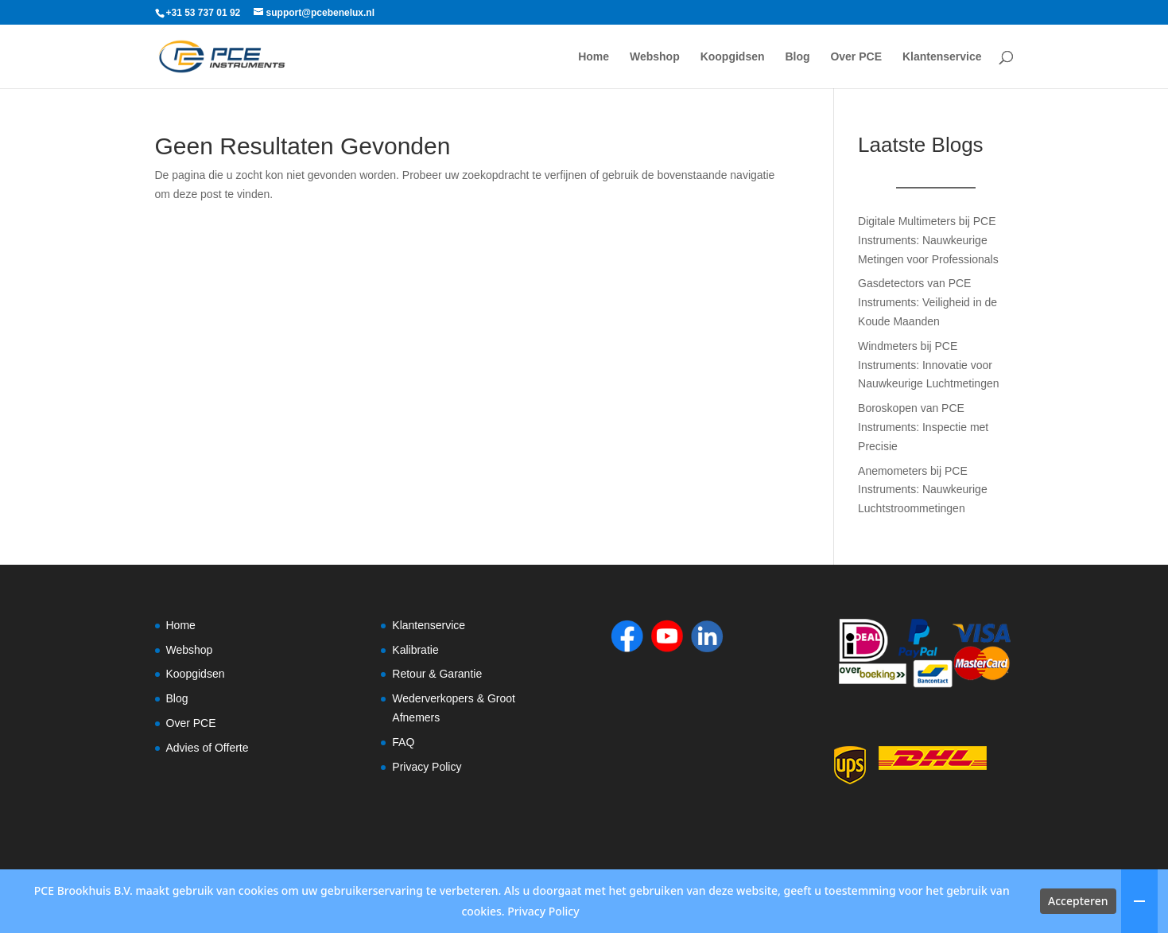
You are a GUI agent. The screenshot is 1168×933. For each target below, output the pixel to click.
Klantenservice (942, 57)
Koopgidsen (732, 57)
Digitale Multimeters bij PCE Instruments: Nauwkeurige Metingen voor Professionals (928, 240)
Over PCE (856, 57)
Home (593, 57)
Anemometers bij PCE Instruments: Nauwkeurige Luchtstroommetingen (923, 490)
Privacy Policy (426, 766)
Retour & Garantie (437, 673)
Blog (797, 57)
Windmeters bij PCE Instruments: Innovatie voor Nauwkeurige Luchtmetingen (928, 365)
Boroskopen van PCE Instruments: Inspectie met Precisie (923, 427)
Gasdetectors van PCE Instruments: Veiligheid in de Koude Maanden (927, 302)
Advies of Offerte (207, 747)
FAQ (403, 742)
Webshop (655, 57)
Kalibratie (415, 649)
